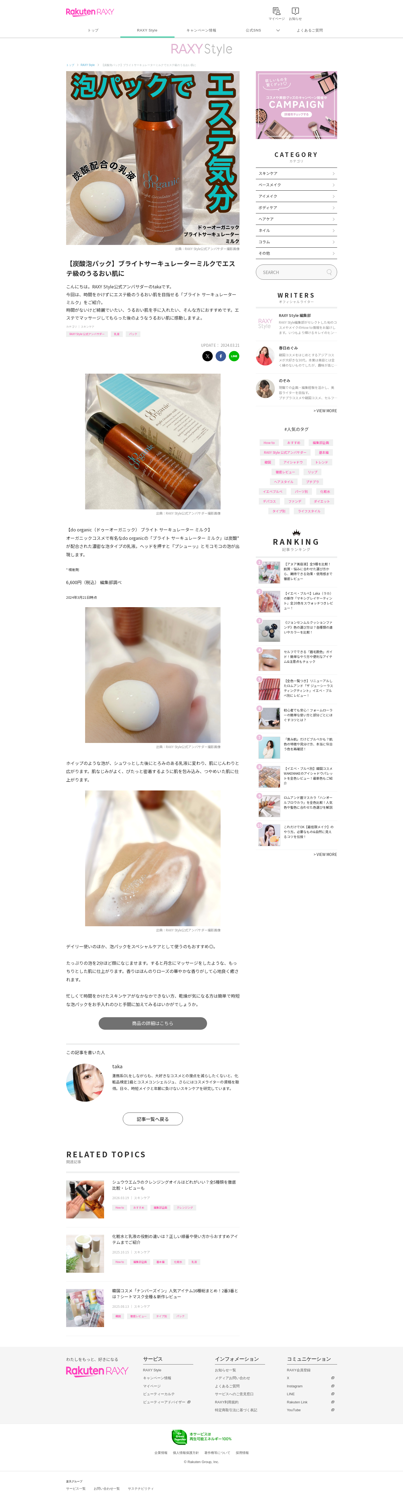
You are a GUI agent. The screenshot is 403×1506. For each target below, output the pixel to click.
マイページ (152, 1386)
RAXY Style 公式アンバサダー (87, 334)
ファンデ (294, 501)
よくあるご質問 (310, 30)
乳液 (117, 334)
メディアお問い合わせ (232, 1378)
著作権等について (217, 1453)
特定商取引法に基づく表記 (236, 1410)
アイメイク (268, 196)
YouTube (294, 1410)
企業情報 (160, 1453)
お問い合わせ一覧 (107, 1489)
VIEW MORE (325, 410)
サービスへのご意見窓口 (234, 1394)
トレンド (321, 462)
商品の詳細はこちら (152, 1023)
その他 (264, 253)
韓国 (118, 1316)
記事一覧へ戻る (153, 1119)
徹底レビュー (138, 1316)
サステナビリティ (141, 1489)
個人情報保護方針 (186, 1453)
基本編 (160, 1262)
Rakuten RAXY (90, 12)
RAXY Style (147, 30)
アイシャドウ (293, 462)
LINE (291, 1394)
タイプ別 (161, 1316)
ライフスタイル (309, 511)
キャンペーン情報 (201, 30)
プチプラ (312, 481)
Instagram (295, 1386)
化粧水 (178, 1262)
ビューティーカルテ (159, 1394)
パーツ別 (301, 491)
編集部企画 (160, 1207)
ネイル (264, 230)
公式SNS (253, 30)
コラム (264, 241)
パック (133, 334)
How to (119, 1207)
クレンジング (185, 1207)
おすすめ (138, 1207)
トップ (93, 30)
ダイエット (322, 501)
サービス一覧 (76, 1489)
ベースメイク (270, 184)
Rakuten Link (297, 1402)
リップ (312, 472)
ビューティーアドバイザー (164, 1402)
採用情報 (242, 1453)
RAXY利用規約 (226, 1402)
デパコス (269, 501)
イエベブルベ (272, 491)
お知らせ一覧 (225, 1370)
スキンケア (87, 326)
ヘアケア (266, 219)
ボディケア (268, 207)
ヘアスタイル (284, 481)
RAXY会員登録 (299, 1370)
